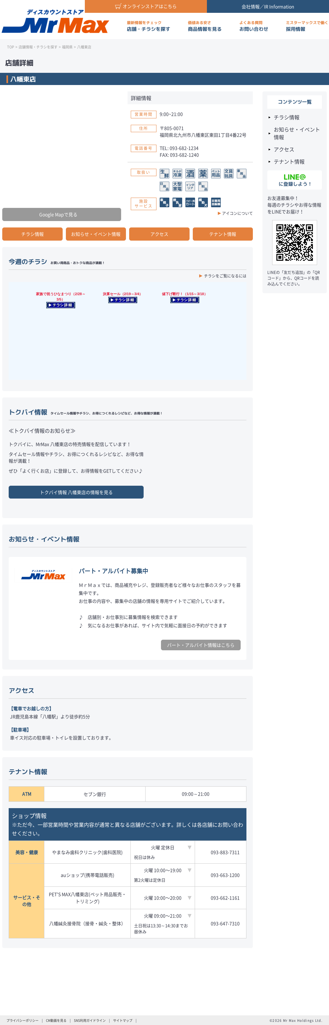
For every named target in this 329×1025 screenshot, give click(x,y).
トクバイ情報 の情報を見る (76, 492)
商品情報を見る (205, 26)
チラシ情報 (32, 234)
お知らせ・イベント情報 (95, 234)
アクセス (159, 234)
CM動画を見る (56, 1020)
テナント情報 (222, 234)
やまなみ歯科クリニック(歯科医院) (87, 852)
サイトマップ (122, 1020)
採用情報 (307, 26)
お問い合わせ (253, 26)
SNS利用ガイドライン (90, 1020)
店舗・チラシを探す (148, 26)
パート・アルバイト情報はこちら (201, 645)
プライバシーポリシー (22, 1020)
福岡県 (67, 47)
